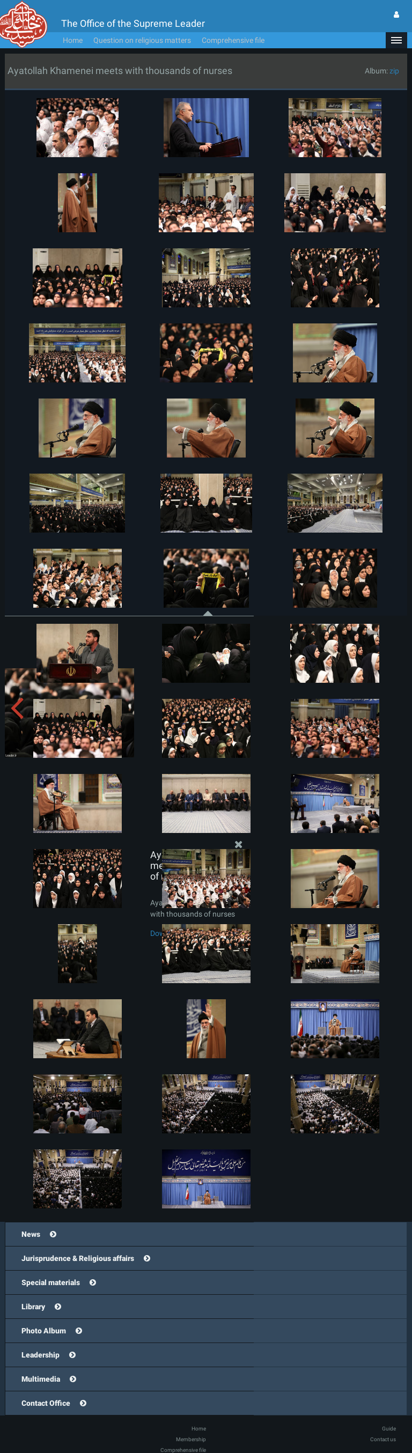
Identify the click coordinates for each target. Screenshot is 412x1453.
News (30, 1234)
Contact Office (45, 1403)
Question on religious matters (142, 40)
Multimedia (40, 1379)
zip (394, 71)
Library (33, 1306)
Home (73, 40)
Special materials (50, 1282)
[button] (396, 40)
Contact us (383, 1439)
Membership (191, 1439)
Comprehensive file (233, 40)
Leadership (40, 1355)
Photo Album (43, 1330)
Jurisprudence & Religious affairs (77, 1258)
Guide (389, 1429)
